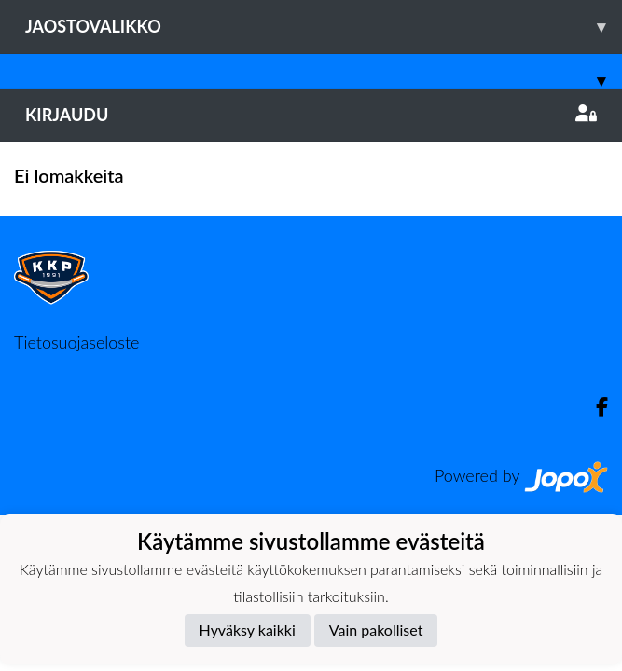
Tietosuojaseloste (76, 342)
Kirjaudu (311, 114)
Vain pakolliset (376, 629)
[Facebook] (594, 407)
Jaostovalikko (323, 26)
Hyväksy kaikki (248, 629)
